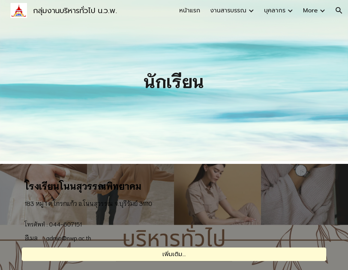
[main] (174, 81)
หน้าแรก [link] (189, 10)
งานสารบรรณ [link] (228, 10)
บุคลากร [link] (274, 10)
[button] (339, 11)
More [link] (310, 10)
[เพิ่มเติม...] (174, 254)
